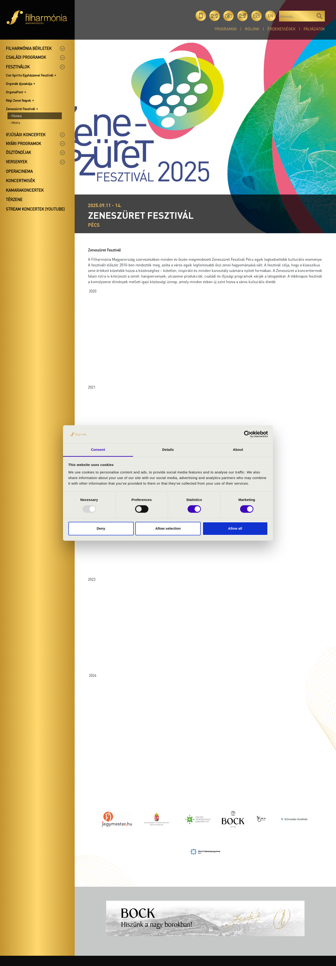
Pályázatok (314, 28)
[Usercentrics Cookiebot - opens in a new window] (247, 434)
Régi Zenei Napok (18, 100)
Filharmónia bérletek (29, 48)
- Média (14, 122)
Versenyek (16, 161)
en (270, 15)
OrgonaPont (14, 92)
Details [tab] (168, 450)
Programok (225, 28)
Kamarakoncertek (25, 190)
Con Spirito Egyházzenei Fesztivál (29, 75)
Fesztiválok (18, 66)
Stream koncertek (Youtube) (35, 209)
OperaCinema (19, 171)
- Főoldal (15, 116)
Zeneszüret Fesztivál (20, 109)
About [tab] (238, 450)
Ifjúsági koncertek (26, 134)
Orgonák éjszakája (19, 83)
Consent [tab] (98, 450)
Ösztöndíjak (18, 152)
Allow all (235, 528)
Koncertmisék (20, 180)
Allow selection (168, 528)
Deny (101, 528)
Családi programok (26, 57)
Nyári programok (23, 143)
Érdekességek (281, 28)
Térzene (14, 199)
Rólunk (252, 28)
